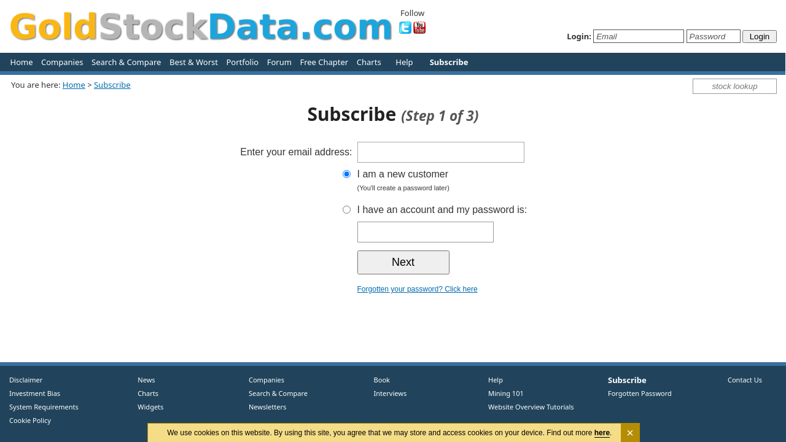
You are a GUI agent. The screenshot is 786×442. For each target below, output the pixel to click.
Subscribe (112, 84)
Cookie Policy (30, 420)
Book (379, 379)
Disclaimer (25, 379)
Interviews (387, 393)
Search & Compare (126, 62)
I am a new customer (464, 182)
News (142, 379)
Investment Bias (34, 393)
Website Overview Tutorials (531, 406)
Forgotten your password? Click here (417, 289)
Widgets (146, 406)
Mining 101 (506, 393)
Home (21, 62)
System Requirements (44, 406)
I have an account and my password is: (442, 209)
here (602, 432)
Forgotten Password (640, 393)
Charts (369, 62)
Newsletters (267, 406)
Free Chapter (324, 62)
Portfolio (242, 62)
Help (404, 62)
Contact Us (745, 379)
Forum (279, 62)
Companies (62, 62)
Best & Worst (193, 62)
